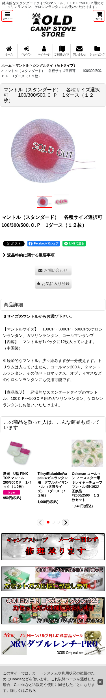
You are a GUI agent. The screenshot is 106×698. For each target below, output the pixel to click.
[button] (7, 16)
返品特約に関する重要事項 (29, 255)
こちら (30, 690)
